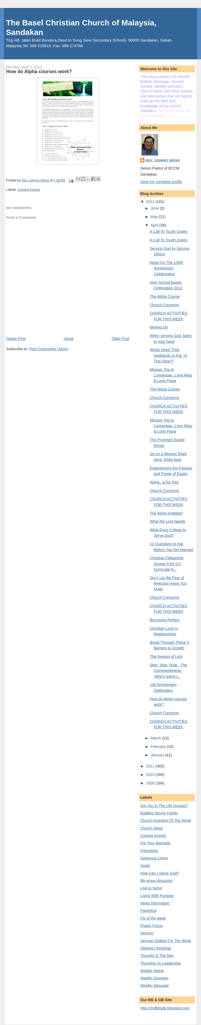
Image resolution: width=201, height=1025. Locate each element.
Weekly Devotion (154, 978)
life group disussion (156, 880)
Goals (145, 865)
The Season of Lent (166, 656)
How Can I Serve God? (159, 873)
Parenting (148, 910)
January (158, 755)
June (155, 208)
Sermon (146, 933)
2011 (150, 766)
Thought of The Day (156, 955)
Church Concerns (164, 305)
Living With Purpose (157, 896)
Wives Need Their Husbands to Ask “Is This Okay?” (168, 355)
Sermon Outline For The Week (165, 941)
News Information (154, 903)
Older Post (120, 338)
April (155, 225)
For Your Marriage (155, 843)
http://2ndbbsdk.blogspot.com (164, 1008)
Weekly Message (154, 985)
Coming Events (29, 190)
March (156, 738)
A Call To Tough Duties (168, 231)
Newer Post (15, 338)
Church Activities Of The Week (165, 820)
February (159, 746)
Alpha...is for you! (164, 482)
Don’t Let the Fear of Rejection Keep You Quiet (168, 583)
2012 (150, 201)
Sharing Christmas (155, 948)
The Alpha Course (165, 296)
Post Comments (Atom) (48, 349)
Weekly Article (152, 971)
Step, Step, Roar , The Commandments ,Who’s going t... (168, 670)
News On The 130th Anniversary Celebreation (166, 268)
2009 (150, 783)
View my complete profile (161, 182)
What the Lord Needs (167, 521)
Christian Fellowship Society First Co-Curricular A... (166, 563)
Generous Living (154, 858)
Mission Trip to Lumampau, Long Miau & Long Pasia (171, 375)
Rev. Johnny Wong (163, 160)
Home (69, 338)
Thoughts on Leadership (160, 963)
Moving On (159, 327)
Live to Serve (151, 888)
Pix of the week (153, 918)
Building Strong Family (159, 813)
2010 (150, 775)
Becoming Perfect (164, 620)
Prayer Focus (151, 926)
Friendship (149, 851)
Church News (151, 828)
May (155, 217)
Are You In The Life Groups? (163, 806)
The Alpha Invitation (166, 513)
